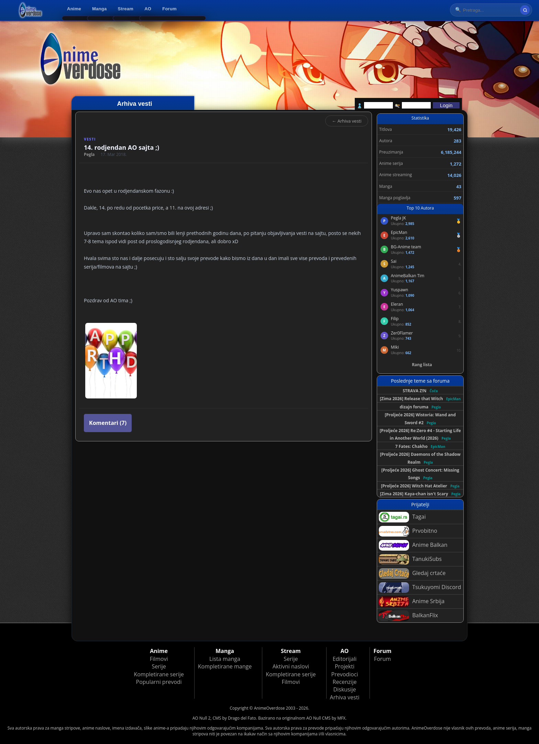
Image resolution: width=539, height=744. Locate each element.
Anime (74, 8)
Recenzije (345, 682)
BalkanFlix (408, 615)
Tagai (402, 517)
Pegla (89, 154)
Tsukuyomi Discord (420, 587)
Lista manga (224, 659)
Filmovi (159, 659)
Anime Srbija (411, 601)
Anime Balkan (413, 545)
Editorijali (345, 659)
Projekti (344, 666)
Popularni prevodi (159, 682)
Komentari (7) (107, 423)
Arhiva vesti (345, 697)
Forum (169, 8)
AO (147, 8)
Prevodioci (344, 674)
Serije (159, 666)
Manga (99, 8)
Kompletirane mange (225, 666)
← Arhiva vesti (346, 121)
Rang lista (422, 365)
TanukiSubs (410, 559)
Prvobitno (408, 531)
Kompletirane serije (159, 674)
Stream (126, 8)
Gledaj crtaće (412, 573)
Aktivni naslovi (291, 666)
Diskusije (344, 689)
